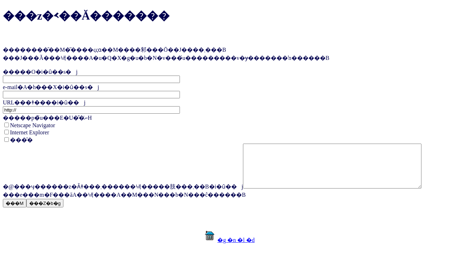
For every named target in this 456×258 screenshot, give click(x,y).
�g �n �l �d (235, 249)
